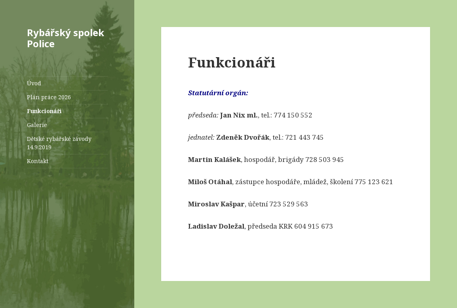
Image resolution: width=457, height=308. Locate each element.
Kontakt (37, 161)
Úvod (34, 83)
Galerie (37, 125)
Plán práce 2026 (49, 97)
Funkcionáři (44, 111)
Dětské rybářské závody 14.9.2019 (59, 143)
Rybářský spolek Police (65, 38)
